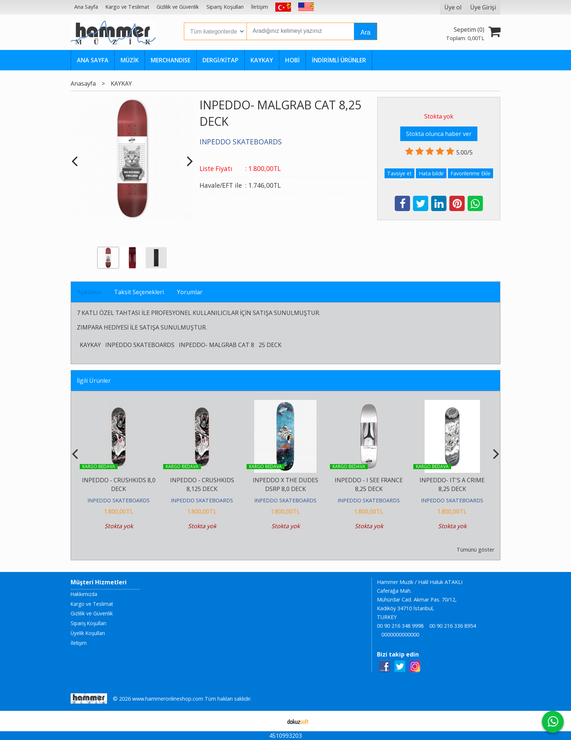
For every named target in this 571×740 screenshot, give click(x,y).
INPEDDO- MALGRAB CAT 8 (216, 345)
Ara (365, 32)
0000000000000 (400, 634)
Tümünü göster (475, 549)
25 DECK (270, 345)
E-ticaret (274, 721)
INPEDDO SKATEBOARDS (139, 345)
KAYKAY (90, 345)
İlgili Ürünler (94, 381)
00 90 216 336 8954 (452, 625)
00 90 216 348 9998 (400, 625)
